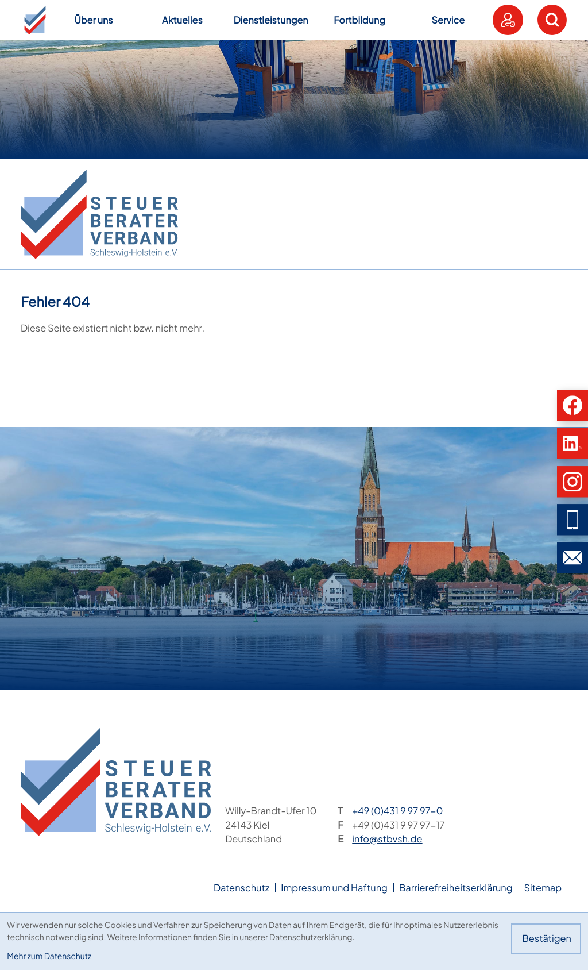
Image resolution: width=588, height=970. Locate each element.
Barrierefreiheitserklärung (456, 888)
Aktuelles (182, 20)
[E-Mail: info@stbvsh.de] (572, 557)
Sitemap (543, 888)
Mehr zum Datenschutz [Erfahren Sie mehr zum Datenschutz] (49, 956)
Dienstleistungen (271, 20)
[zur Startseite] (99, 214)
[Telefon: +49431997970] (397, 811)
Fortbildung (359, 20)
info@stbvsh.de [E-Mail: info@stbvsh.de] (387, 839)
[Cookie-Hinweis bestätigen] (546, 938)
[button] (35, 20)
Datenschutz (241, 888)
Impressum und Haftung (334, 888)
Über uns (93, 20)
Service (448, 20)
